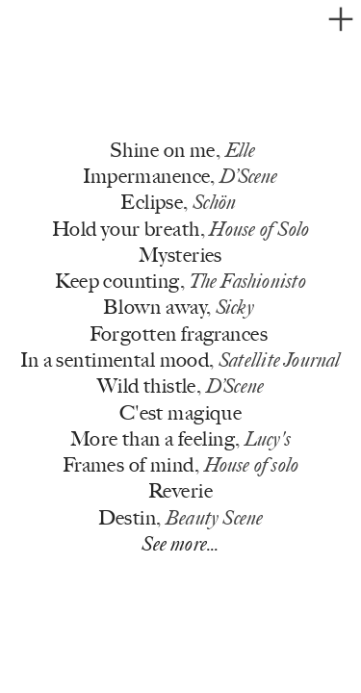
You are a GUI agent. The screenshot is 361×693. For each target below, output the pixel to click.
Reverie (180, 490)
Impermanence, (180, 176)
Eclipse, (178, 202)
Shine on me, (182, 150)
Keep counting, (180, 281)
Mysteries (180, 255)
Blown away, (178, 307)
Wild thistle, (180, 385)
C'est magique (180, 412)
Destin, (181, 517)
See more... (180, 543)
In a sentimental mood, (180, 359)
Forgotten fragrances (179, 333)
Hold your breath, (180, 229)
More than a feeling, (180, 438)
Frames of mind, (180, 464)
